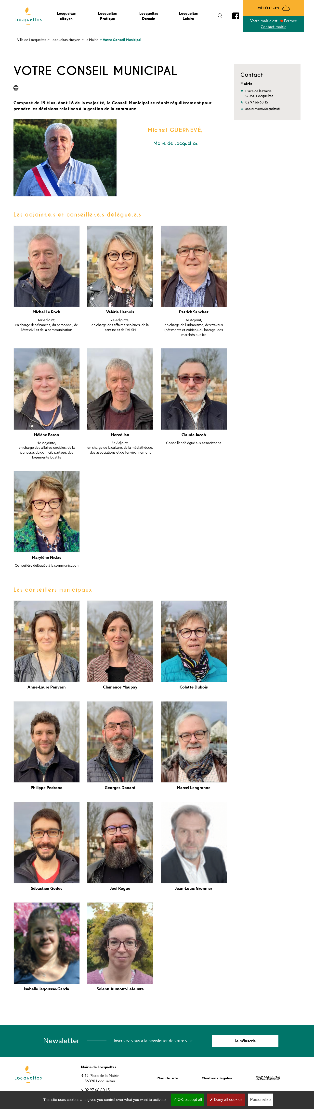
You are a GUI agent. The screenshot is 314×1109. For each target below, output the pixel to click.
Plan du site (167, 1078)
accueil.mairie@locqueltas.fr (262, 108)
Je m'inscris (245, 1041)
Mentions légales (217, 1078)
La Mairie (91, 39)
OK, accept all (187, 1099)
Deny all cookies (226, 1099)
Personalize (260, 1099)
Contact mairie (273, 26)
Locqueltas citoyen (65, 39)
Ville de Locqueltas (31, 39)
